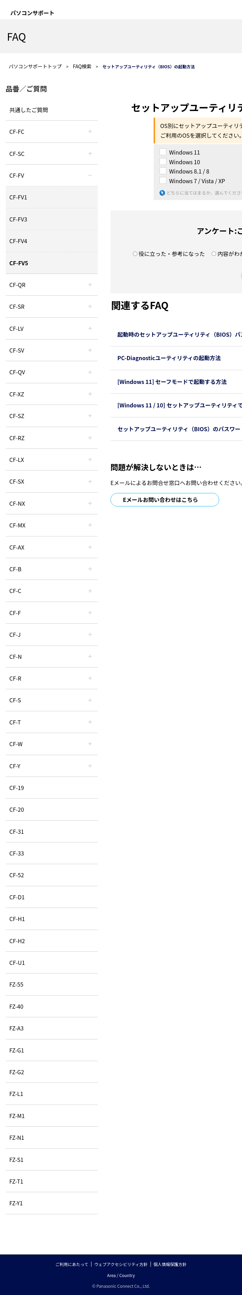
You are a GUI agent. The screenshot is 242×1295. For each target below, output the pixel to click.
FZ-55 (16, 984)
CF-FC (16, 131)
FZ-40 (16, 1006)
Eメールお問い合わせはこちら (160, 499)
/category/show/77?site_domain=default (90, 350)
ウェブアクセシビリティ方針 (121, 1264)
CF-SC (17, 153)
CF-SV (16, 350)
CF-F (15, 612)
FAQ (16, 36)
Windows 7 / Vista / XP (197, 181)
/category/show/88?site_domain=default (90, 415)
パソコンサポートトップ (35, 66)
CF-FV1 (18, 197)
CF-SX (16, 481)
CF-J (15, 634)
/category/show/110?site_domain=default (90, 284)
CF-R (15, 678)
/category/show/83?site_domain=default (90, 481)
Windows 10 (184, 162)
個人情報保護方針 (170, 1264)
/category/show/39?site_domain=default (90, 525)
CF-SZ (16, 415)
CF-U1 (17, 962)
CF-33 (16, 853)
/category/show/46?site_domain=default (90, 612)
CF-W (15, 744)
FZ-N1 (16, 1137)
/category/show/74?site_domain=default (90, 306)
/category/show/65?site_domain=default (90, 438)
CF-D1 (17, 897)
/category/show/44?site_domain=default (90, 569)
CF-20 (16, 809)
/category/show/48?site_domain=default (90, 656)
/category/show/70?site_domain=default (90, 700)
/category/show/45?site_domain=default (90, 590)
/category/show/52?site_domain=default (90, 503)
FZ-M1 (17, 1115)
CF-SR (17, 306)
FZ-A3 (16, 1028)
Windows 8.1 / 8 (189, 171)
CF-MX (17, 525)
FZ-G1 (16, 1050)
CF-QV (17, 372)
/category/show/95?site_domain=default (90, 744)
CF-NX (17, 503)
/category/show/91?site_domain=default (90, 722)
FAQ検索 (82, 66)
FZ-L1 (16, 1093)
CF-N (15, 656)
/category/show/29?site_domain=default (90, 328)
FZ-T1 (16, 1181)
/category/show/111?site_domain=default (90, 394)
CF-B (15, 569)
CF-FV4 (18, 241)
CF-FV (16, 175)
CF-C (15, 590)
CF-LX (16, 459)
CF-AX (17, 547)
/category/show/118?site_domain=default (90, 153)
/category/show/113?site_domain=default (90, 766)
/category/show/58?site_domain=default (90, 372)
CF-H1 (17, 918)
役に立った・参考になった (171, 253)
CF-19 (16, 787)
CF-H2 (17, 941)
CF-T (15, 722)
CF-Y (14, 766)
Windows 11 (184, 152)
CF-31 (16, 831)
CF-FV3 (18, 219)
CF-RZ (17, 438)
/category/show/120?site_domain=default (90, 131)
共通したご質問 (28, 109)
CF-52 (16, 875)
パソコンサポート (32, 13)
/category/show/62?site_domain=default (90, 678)
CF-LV (16, 328)
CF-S (15, 700)
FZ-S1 (16, 1159)
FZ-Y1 (16, 1203)
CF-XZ (16, 394)
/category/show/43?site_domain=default (90, 547)
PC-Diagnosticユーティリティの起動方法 (169, 358)
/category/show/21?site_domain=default (90, 175)
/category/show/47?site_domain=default (90, 634)
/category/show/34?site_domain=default (90, 459)
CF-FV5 (18, 263)
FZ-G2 (16, 1072)
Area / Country (121, 1275)
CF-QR (17, 284)
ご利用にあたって (71, 1264)
